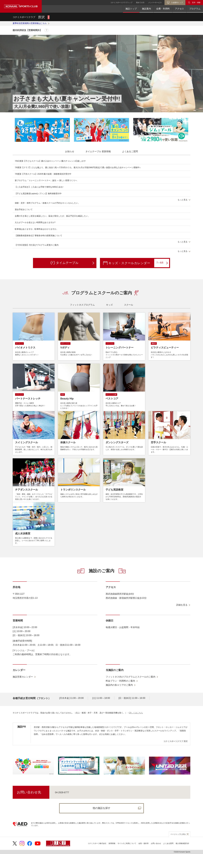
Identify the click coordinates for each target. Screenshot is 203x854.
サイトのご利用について (127, 843)
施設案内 (146, 8)
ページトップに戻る (178, 834)
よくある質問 (168, 843)
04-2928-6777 (62, 792)
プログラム (194, 8)
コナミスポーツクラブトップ (121, 3)
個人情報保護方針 (182, 843)
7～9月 (162, 262)
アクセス (179, 8)
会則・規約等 (143, 843)
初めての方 (140, 3)
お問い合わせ (156, 843)
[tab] (69, 151)
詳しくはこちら (136, 713)
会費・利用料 (163, 8)
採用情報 (112, 843)
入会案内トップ (177, 3)
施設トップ (131, 8)
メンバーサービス (155, 3)
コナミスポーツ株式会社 (97, 843)
